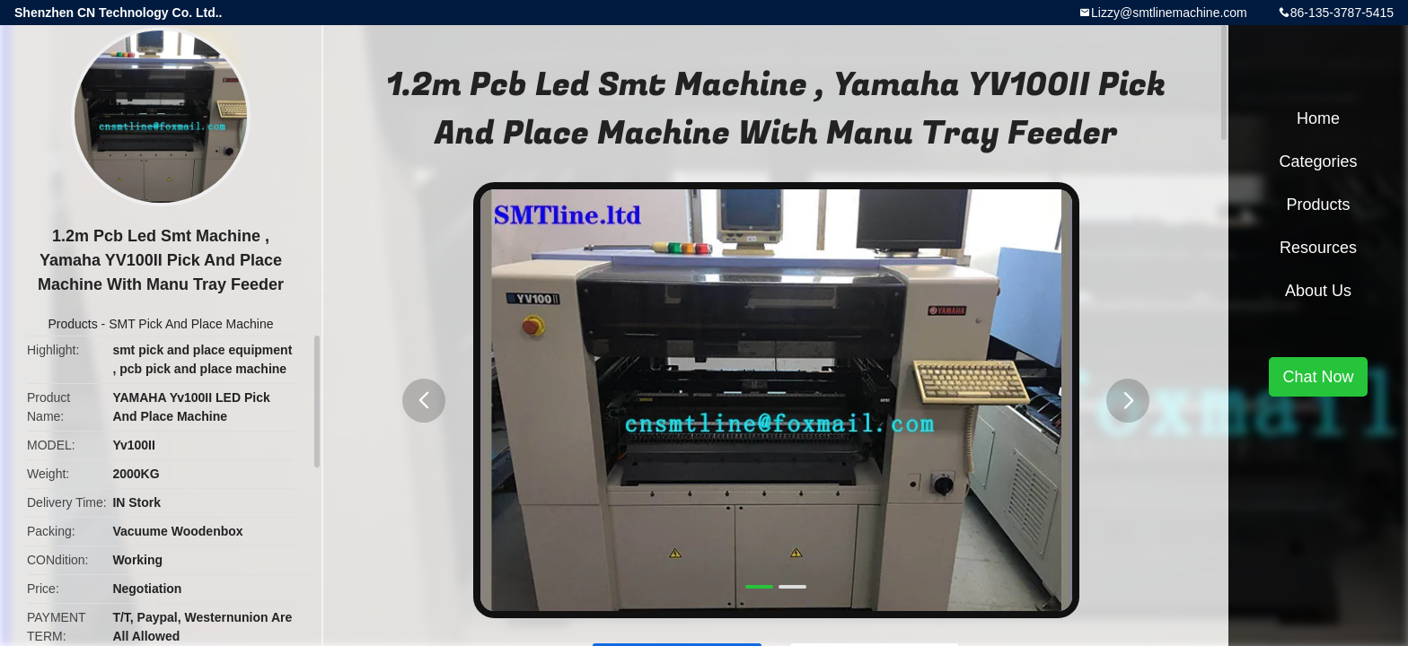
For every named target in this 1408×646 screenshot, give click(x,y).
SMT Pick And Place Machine (191, 324)
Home (1318, 118)
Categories (1318, 161)
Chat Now (1317, 377)
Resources (1318, 248)
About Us (1318, 291)
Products (72, 324)
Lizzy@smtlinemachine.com (1169, 12)
